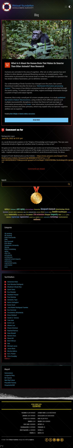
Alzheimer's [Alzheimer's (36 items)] (13, 209)
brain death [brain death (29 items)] (11, 212)
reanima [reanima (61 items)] (8, 217)
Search (69, 184)
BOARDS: (40, 421)
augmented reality (10, 263)
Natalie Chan (11, 336)
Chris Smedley (12, 356)
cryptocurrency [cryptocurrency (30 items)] (20, 212)
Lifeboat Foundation (13, 440)
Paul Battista (11, 297)
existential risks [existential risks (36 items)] (32, 212)
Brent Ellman (11, 341)
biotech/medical (23, 114)
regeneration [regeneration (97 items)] (24, 217)
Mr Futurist (8, 378)
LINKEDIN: (24, 416)
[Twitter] (50, 439)
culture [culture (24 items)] (24, 212)
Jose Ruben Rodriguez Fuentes (17, 307)
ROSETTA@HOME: (24, 430)
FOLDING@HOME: (25, 427)
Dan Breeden (11, 292)
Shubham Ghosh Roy (14, 287)
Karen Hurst (11, 305)
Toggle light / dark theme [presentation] (70, 6)
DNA (6, 239)
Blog (36, 15)
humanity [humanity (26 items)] (69, 212)
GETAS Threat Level (36, 405)
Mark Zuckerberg (10, 249)
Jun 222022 (7, 65)
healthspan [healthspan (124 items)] (62, 212)
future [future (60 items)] (42, 212)
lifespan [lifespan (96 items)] (47, 215)
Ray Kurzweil (8, 241)
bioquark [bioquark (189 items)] (45, 209)
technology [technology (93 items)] (54, 217)
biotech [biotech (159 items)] (52, 209)
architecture (8, 257)
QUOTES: (40, 433)
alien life (7, 253)
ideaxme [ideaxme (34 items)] (6, 215)
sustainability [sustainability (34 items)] (47, 217)
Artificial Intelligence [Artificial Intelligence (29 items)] (29, 209)
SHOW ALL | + (7, 359)
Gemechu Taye (12, 300)
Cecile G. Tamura (13, 318)
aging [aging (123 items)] (6, 209)
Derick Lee (10, 323)
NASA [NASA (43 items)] (59, 215)
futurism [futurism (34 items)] (47, 212)
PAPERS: (40, 430)
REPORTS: (40, 424)
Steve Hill (10, 338)
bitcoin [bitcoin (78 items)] (67, 209)
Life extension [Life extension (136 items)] (38, 214)
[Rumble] (61, 439)
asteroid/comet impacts (12, 259)
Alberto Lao (11, 325)
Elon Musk (8, 243)
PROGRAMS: (41, 427)
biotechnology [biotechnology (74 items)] (60, 209)
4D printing (8, 235)
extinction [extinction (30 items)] (38, 212)
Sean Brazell (11, 333)
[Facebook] (46, 439)
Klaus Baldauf (12, 315)
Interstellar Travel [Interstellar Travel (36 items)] (21, 215)
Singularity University (11, 245)
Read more (36, 120)
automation (8, 265)
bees (6, 267)
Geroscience (8, 373)
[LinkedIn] (54, 439)
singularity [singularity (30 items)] (37, 217)
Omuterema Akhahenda (15, 312)
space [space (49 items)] (41, 217)
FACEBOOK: (24, 413)
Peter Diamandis (10, 237)
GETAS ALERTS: (41, 416)
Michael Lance (12, 346)
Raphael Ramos (12, 331)
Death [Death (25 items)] (27, 212)
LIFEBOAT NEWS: (42, 413)
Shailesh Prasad (12, 295)
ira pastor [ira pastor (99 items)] (29, 215)
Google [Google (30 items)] (50, 212)
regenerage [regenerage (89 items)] (15, 217)
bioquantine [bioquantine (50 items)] (37, 209)
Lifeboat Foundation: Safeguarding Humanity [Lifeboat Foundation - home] (32, 7)
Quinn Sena (11, 289)
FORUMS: (32, 433)
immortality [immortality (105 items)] (13, 214)
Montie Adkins (12, 351)
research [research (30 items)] (31, 217)
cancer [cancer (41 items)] (15, 212)
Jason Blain (11, 348)
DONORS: (30, 421)
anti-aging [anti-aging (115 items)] (21, 209)
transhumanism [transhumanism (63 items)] (63, 217)
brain (29, 104)
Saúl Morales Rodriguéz (15, 284)
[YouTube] (58, 439)
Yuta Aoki (10, 320)
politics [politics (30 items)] (67, 215)
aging (6, 251)
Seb (8, 343)
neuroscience (31, 114)
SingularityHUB (9, 385)
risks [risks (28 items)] (34, 217)
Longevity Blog (9, 375)
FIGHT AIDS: (26, 424)
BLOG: (39, 418)
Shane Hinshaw (12, 328)
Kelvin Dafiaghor (14, 114)
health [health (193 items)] (55, 212)
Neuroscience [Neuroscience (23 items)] (63, 215)
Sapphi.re (31, 440)
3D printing (8, 233)
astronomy (8, 261)
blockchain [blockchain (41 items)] (5, 212)
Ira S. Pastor (11, 354)
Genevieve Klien (12, 282)
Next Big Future (9, 380)
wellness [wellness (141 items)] (36, 219)
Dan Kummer (11, 310)
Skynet (6, 247)
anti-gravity (8, 255)
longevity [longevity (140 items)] (54, 214)
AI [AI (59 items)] (9, 209)
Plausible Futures (10, 383)
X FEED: (25, 418)
